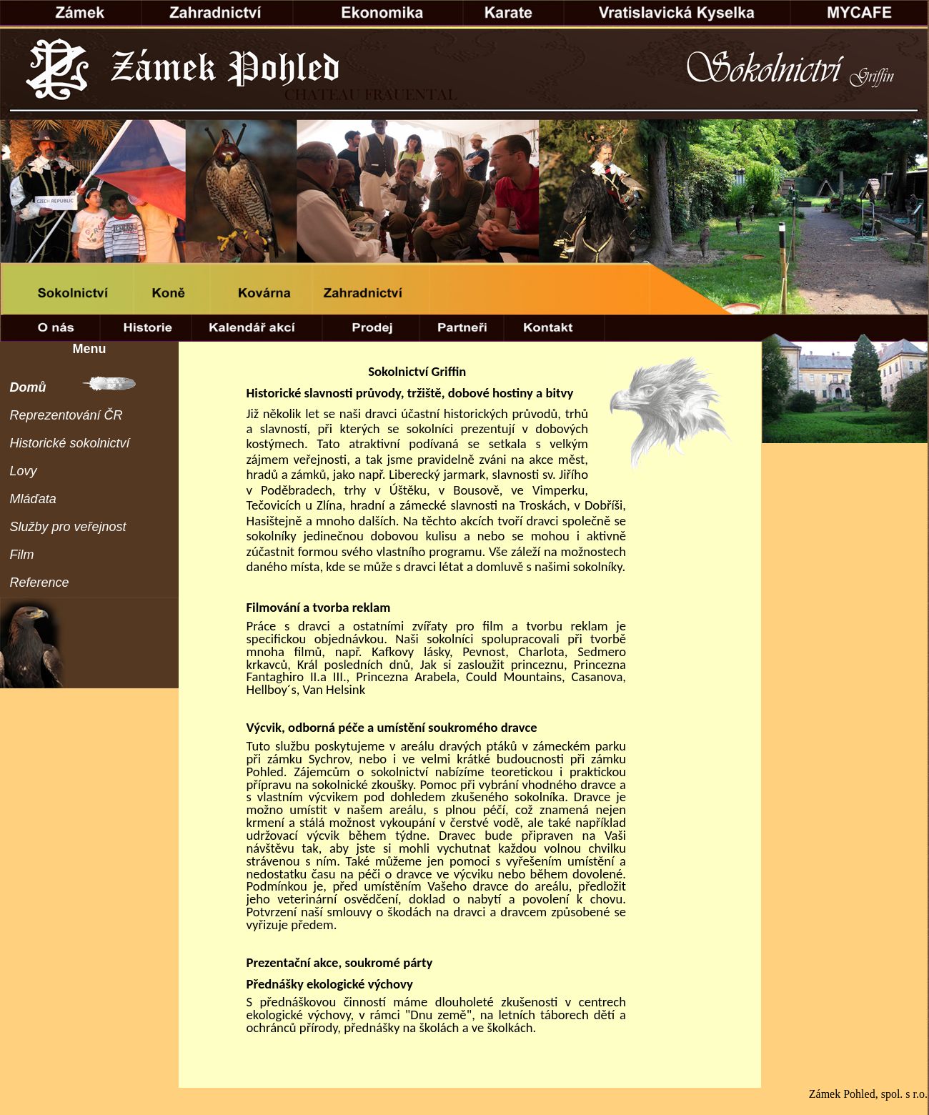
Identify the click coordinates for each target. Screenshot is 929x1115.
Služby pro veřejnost (68, 527)
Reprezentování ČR (66, 415)
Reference (39, 582)
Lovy (23, 471)
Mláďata (33, 499)
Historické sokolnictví (70, 443)
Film (22, 554)
